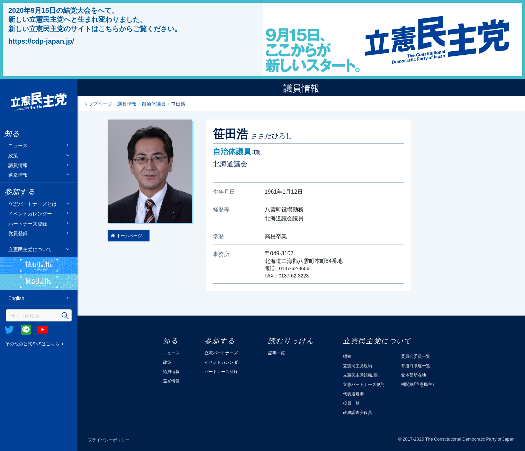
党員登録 (18, 233)
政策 (13, 155)
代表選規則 (353, 393)
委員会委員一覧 (415, 356)
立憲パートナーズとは (32, 204)
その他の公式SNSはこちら (32, 343)
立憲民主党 (39, 101)
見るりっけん (39, 282)
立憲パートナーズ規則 (363, 384)
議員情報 (18, 164)
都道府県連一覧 (415, 365)
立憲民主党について (30, 249)
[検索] (39, 315)
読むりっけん (39, 265)
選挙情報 (18, 174)
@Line (25, 329)
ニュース (18, 145)
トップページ (97, 103)
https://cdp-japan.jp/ (41, 40)
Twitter (9, 329)
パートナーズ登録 (27, 223)
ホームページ (129, 235)
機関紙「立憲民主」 (417, 384)
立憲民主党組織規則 (361, 375)
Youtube (42, 329)
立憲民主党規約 (357, 365)
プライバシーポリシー (108, 439)
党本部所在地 (413, 375)
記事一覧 (276, 353)
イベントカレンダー (30, 213)
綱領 (347, 356)
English (16, 298)
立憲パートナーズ (221, 353)
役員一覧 (351, 403)
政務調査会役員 (357, 412)
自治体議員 (154, 103)
